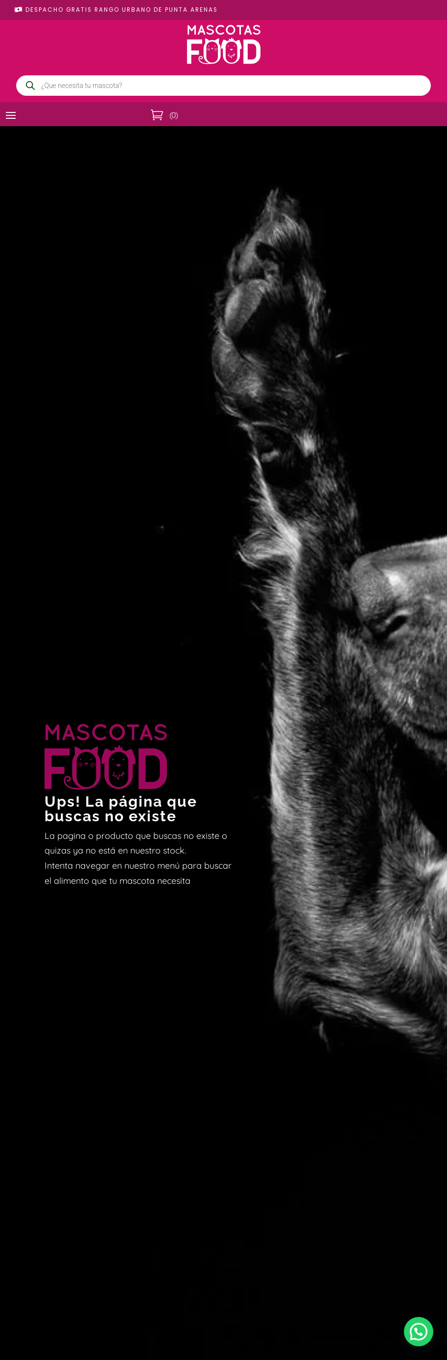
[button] (418, 1331)
